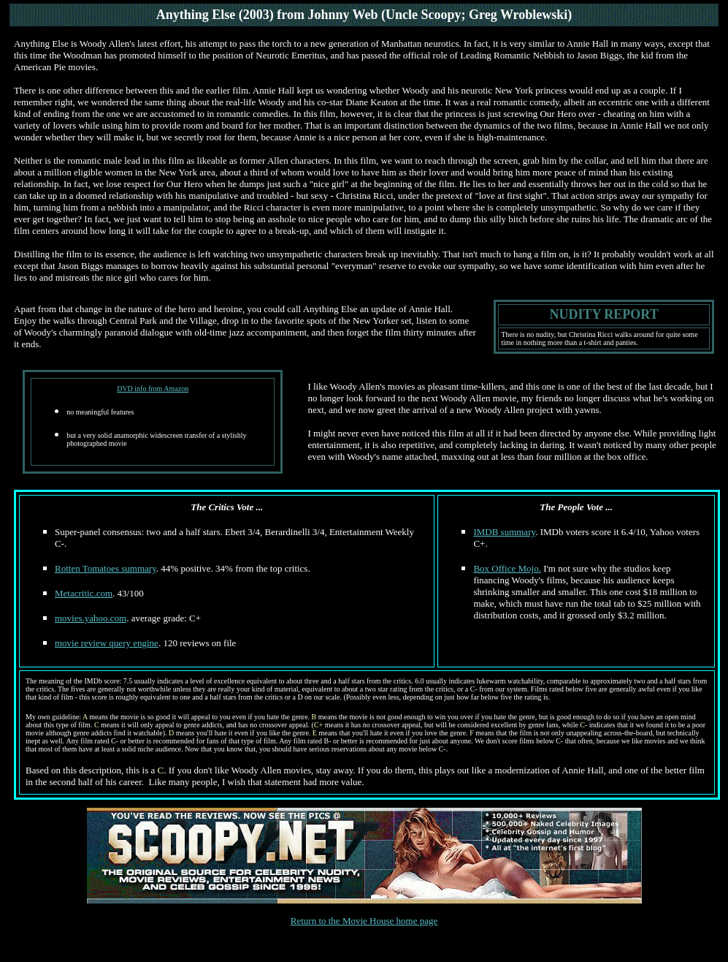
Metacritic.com (83, 593)
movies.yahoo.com (90, 618)
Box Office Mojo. (507, 568)
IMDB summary (504, 531)
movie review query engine (106, 642)
